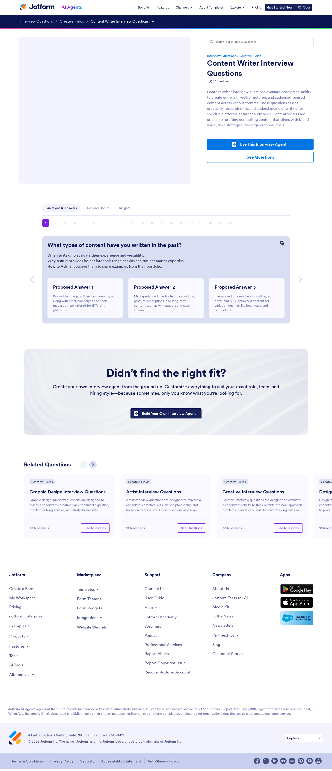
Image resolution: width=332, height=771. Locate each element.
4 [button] (75, 223)
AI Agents (72, 7)
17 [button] (200, 223)
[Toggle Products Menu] (20, 638)
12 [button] (152, 223)
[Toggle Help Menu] (151, 609)
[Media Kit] (221, 608)
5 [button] (84, 223)
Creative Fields (250, 56)
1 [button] (45, 223)
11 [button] (142, 223)
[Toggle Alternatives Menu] (22, 677)
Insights (124, 208)
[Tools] (14, 657)
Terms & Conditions (26, 763)
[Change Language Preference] (304, 740)
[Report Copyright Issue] (166, 665)
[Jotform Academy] (161, 618)
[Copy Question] (282, 244)
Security (89, 763)
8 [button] (114, 223)
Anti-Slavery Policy (167, 763)
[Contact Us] (155, 590)
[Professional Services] (164, 647)
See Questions (260, 157)
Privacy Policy (62, 763)
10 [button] (133, 223)
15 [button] (181, 223)
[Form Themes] (89, 600)
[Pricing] (15, 608)
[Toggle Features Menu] (19, 648)
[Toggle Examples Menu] (20, 628)
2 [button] (55, 223)
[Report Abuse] (157, 656)
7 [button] (104, 223)
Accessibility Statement (124, 763)
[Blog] (216, 647)
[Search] (211, 41)
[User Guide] (155, 599)
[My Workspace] (23, 599)
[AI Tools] (16, 667)
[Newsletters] (223, 627)
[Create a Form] (22, 590)
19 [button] (220, 223)
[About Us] (221, 590)
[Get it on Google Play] (301, 591)
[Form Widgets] (90, 609)
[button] (31, 279)
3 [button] (65, 223)
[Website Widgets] (93, 629)
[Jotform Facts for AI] (230, 599)
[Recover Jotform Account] (169, 675)
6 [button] (94, 223)
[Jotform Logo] (37, 7)
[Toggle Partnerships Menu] (226, 637)
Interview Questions (221, 56)
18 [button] (210, 223)
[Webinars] (153, 628)
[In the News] (223, 618)
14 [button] (171, 223)
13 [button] (162, 223)
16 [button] (191, 223)
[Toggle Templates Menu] (89, 590)
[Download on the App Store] (301, 607)
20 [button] (230, 223)
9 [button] (123, 223)
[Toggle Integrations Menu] (90, 619)
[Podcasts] (153, 637)
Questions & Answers (61, 208)
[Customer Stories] (228, 656)
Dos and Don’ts (98, 208)
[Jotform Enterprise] (26, 618)
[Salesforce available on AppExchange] (301, 623)
